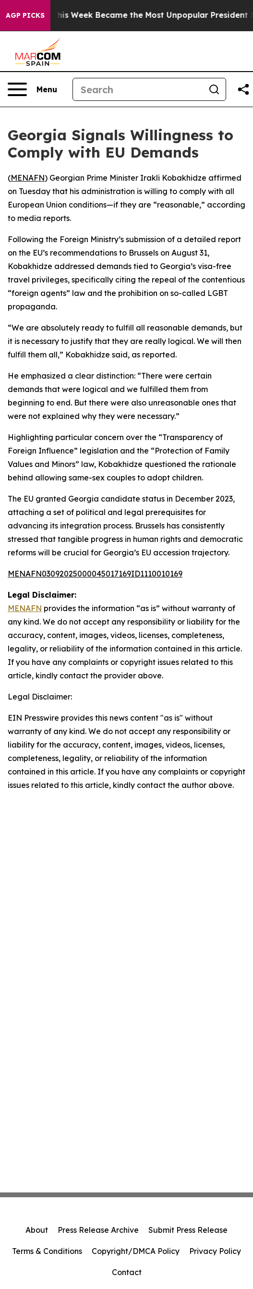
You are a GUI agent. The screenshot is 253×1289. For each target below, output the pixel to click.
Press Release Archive (98, 1230)
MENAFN (28, 178)
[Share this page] (243, 89)
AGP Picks (25, 15)
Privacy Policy (215, 1251)
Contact (127, 1272)
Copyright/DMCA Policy (136, 1251)
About (36, 1230)
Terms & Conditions (47, 1251)
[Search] (138, 89)
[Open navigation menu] (32, 89)
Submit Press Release (188, 1230)
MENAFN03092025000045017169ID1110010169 (95, 573)
